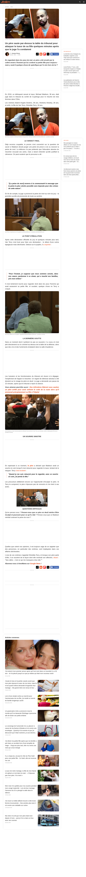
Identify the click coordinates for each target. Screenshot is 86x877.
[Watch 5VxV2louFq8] (32, 497)
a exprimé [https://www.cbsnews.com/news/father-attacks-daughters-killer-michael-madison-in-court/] (47, 244)
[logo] (5, 2)
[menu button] (84, 2)
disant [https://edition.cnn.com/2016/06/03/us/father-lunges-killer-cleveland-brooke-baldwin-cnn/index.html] (55, 557)
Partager (54, 54)
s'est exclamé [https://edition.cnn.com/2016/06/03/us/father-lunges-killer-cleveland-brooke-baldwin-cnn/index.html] (21, 470)
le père (30, 466)
